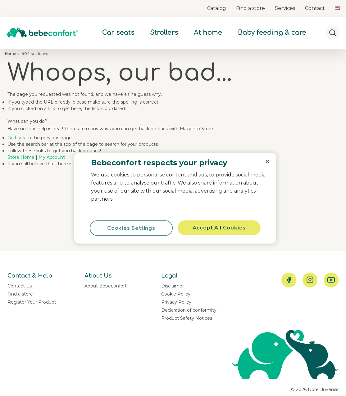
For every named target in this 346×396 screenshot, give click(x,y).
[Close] (267, 161)
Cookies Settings (131, 228)
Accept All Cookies (219, 227)
